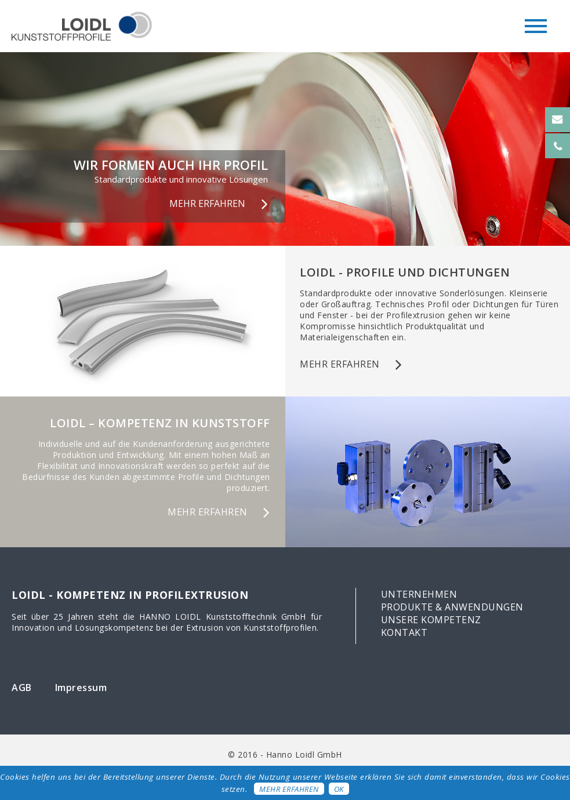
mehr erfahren (340, 364)
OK (339, 789)
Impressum (81, 687)
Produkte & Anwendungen (452, 607)
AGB (22, 687)
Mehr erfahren (289, 789)
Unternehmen (419, 594)
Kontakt (404, 632)
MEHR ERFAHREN (207, 203)
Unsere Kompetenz (431, 619)
